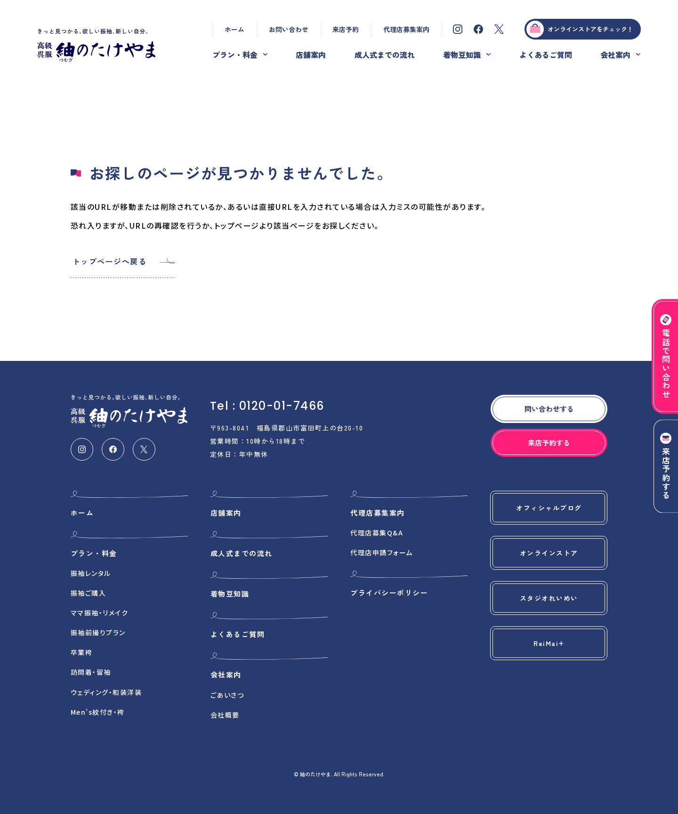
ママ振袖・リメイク (100, 612)
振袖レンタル (91, 573)
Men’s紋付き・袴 (98, 712)
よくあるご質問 (545, 54)
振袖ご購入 (88, 593)
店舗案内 (311, 54)
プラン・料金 (235, 54)
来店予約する (666, 466)
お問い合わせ (288, 29)
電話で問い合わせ (666, 356)
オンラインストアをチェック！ (579, 29)
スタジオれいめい (549, 598)
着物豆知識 (462, 54)
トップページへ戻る (110, 261)
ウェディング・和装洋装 (106, 692)
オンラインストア (549, 553)
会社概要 (225, 714)
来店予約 (345, 29)
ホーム (234, 29)
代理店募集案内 (406, 29)
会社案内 (615, 54)
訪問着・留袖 (91, 672)
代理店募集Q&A (376, 532)
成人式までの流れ (385, 54)
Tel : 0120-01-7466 (267, 406)
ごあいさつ (227, 695)
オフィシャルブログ (549, 507)
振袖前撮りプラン (98, 632)
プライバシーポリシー (389, 593)
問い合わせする (549, 409)
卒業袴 (82, 652)
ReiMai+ (549, 643)
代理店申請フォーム (381, 552)
